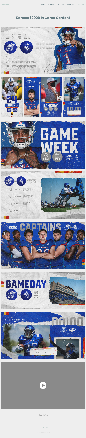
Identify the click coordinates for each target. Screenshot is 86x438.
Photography (51, 4)
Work (43, 4)
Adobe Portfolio (46, 432)
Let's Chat (61, 4)
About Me (70, 4)
